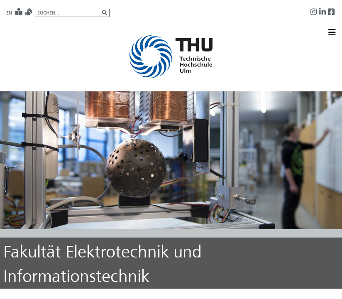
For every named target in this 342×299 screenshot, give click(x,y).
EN (9, 13)
